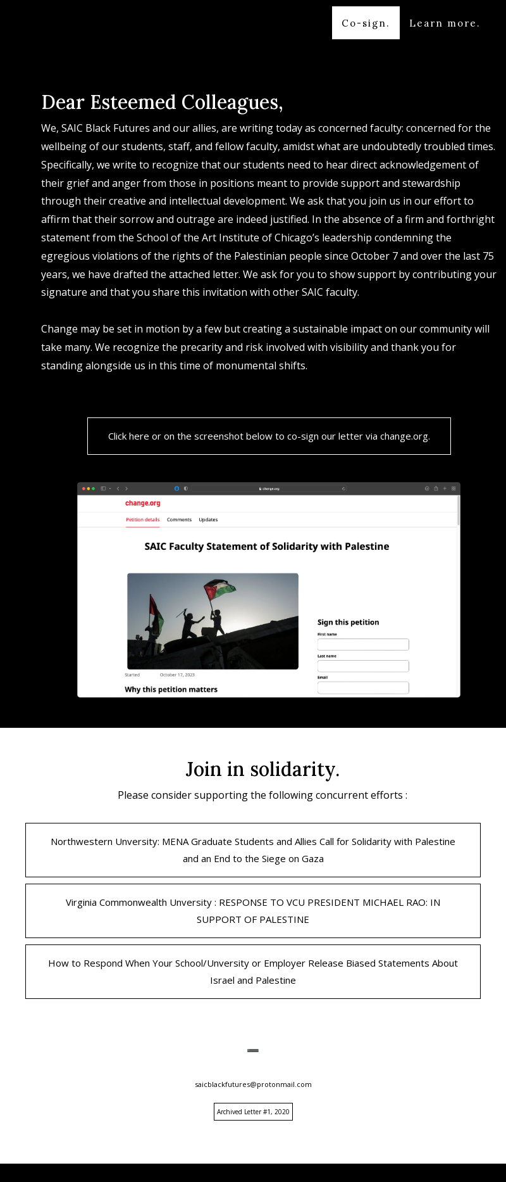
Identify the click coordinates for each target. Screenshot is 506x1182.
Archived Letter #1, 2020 (253, 1111)
